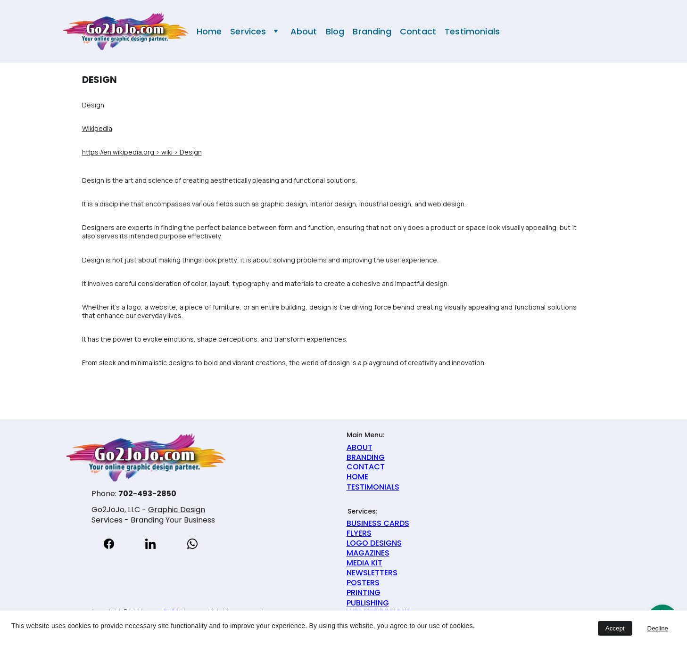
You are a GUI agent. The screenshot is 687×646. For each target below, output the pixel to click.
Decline (657, 628)
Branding (372, 31)
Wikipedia (97, 128)
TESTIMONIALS (373, 487)
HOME (357, 476)
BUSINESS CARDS (378, 523)
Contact (418, 31)
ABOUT (359, 447)
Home (209, 31)
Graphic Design (176, 509)
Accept (615, 628)
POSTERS (363, 582)
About (303, 31)
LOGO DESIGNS (374, 543)
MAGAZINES (368, 553)
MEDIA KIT (364, 562)
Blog (335, 31)
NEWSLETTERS (372, 572)
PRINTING (364, 592)
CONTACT (366, 466)
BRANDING (366, 457)
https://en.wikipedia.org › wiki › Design (142, 151)
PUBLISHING (368, 602)
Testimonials (472, 31)
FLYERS (359, 533)
